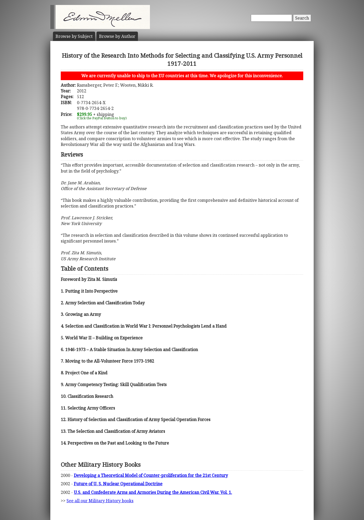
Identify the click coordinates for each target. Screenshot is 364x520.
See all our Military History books (100, 501)
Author (117, 36)
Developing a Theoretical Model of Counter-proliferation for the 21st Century (151, 475)
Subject (74, 36)
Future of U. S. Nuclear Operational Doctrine (118, 484)
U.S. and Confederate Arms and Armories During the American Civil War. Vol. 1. (153, 492)
